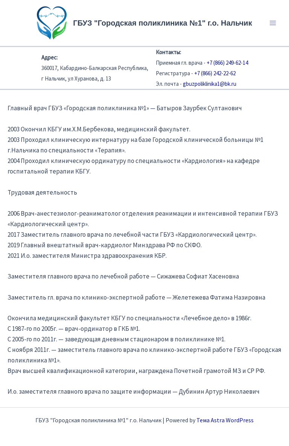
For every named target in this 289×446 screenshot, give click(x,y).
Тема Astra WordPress (225, 420)
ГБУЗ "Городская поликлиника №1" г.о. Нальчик (162, 23)
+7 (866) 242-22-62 (215, 73)
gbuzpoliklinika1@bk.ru (209, 83)
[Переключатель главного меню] (273, 23)
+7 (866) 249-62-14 (227, 62)
